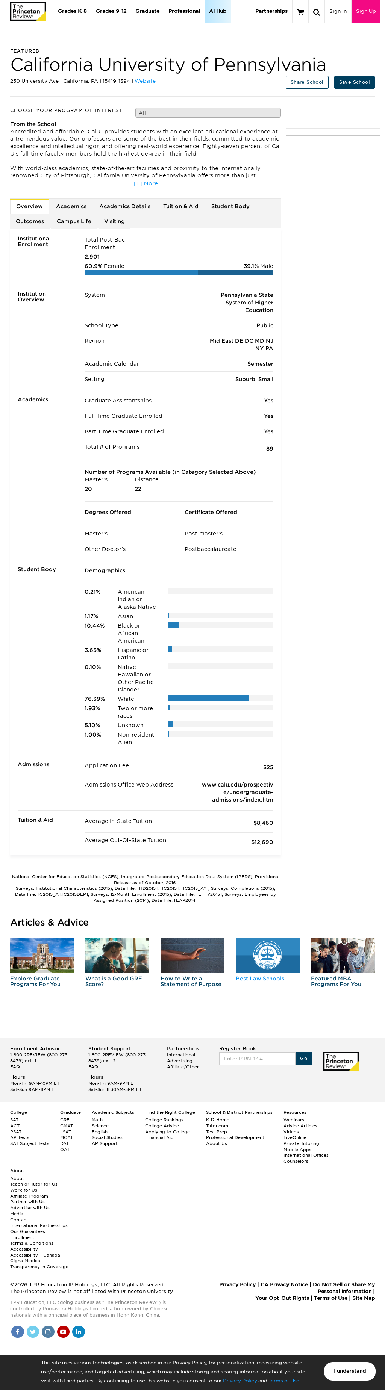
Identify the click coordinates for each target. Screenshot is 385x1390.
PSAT (15, 1131)
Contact (19, 1219)
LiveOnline (294, 1137)
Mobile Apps (297, 1149)
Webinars (293, 1119)
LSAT (65, 1131)
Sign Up (366, 11)
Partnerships (271, 11)
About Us (216, 1143)
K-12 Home (217, 1119)
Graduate (147, 11)
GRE (65, 1119)
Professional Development (235, 1137)
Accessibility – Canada (35, 1255)
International (181, 1054)
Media (16, 1213)
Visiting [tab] (114, 221)
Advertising (179, 1060)
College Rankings (164, 1119)
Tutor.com (217, 1125)
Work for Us (23, 1190)
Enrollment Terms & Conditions (31, 1240)
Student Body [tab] (230, 206)
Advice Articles (300, 1125)
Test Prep (216, 1131)
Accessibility (24, 1249)
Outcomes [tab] (30, 221)
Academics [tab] (71, 206)
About (17, 1178)
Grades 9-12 (111, 11)
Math (97, 1119)
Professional (184, 11)
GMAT (66, 1125)
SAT (14, 1119)
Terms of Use (283, 1381)
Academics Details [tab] (124, 206)
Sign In (338, 11)
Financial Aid (159, 1137)
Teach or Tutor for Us (34, 1184)
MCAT (66, 1137)
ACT (15, 1125)
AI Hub (217, 11)
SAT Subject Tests (29, 1143)
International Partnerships (39, 1225)
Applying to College (167, 1131)
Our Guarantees (27, 1231)
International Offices (306, 1155)
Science (100, 1125)
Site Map (363, 1298)
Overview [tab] (29, 206)
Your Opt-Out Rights (282, 1298)
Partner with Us (27, 1201)
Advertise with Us (30, 1207)
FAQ (15, 1066)
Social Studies (107, 1137)
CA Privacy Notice (284, 1284)
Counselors (295, 1161)
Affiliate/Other (183, 1066)
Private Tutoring (301, 1143)
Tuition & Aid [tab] (181, 206)
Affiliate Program (29, 1196)
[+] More (145, 183)
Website (145, 81)
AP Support (105, 1143)
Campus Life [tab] (74, 221)
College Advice (162, 1125)
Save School (354, 82)
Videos (291, 1131)
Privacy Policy (240, 1381)
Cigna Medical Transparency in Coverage (39, 1263)
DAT (64, 1143)
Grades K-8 (72, 11)
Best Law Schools (260, 979)
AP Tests (19, 1137)
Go (303, 1058)
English (100, 1131)
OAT (65, 1149)
